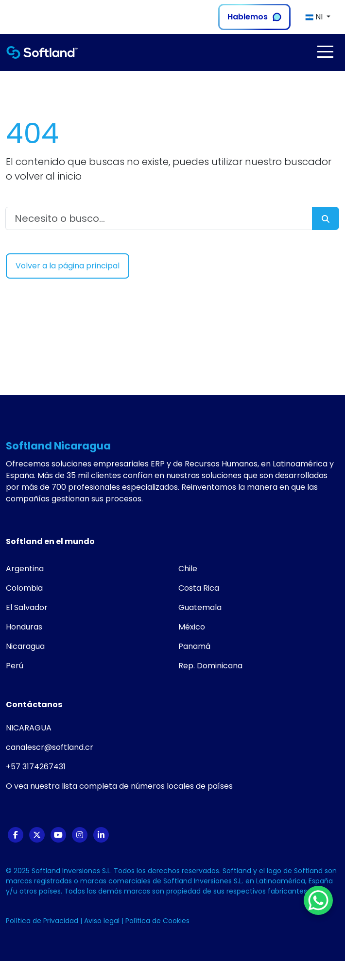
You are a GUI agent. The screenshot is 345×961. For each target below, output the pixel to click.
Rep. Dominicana (210, 665)
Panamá (194, 646)
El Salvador (27, 607)
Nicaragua (25, 646)
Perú (14, 665)
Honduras (24, 626)
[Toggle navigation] (325, 52)
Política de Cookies (157, 921)
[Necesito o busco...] (158, 218)
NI (315, 16)
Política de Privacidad (43, 921)
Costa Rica (198, 588)
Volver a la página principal (68, 265)
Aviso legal (102, 921)
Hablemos (254, 16)
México (191, 626)
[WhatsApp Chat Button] (318, 900)
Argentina (25, 568)
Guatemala (200, 607)
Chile (187, 568)
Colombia (24, 588)
